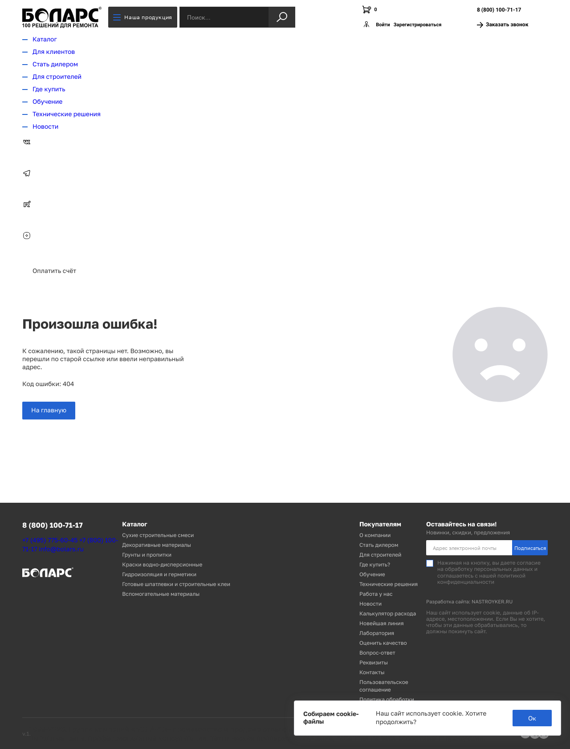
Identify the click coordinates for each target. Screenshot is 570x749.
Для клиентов (54, 52)
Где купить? (374, 564)
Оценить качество (383, 642)
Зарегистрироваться (418, 25)
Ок (532, 718)
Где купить (49, 89)
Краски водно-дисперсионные (162, 564)
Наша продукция (142, 17)
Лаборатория (376, 633)
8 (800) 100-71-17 (499, 10)
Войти (383, 25)
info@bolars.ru (61, 549)
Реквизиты (373, 662)
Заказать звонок (502, 24)
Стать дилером (55, 64)
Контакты (372, 672)
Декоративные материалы (156, 544)
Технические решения (67, 114)
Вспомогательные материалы (161, 593)
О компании (375, 535)
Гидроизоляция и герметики (159, 574)
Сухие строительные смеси (158, 535)
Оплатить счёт (54, 271)
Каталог (45, 39)
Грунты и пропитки (146, 554)
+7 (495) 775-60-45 (49, 540)
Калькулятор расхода (387, 613)
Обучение (47, 102)
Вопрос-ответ (377, 652)
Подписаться (530, 548)
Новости (45, 126)
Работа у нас (376, 593)
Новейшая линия (381, 623)
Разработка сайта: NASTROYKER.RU (469, 602)
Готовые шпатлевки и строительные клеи (176, 584)
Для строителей (57, 77)
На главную (48, 410)
